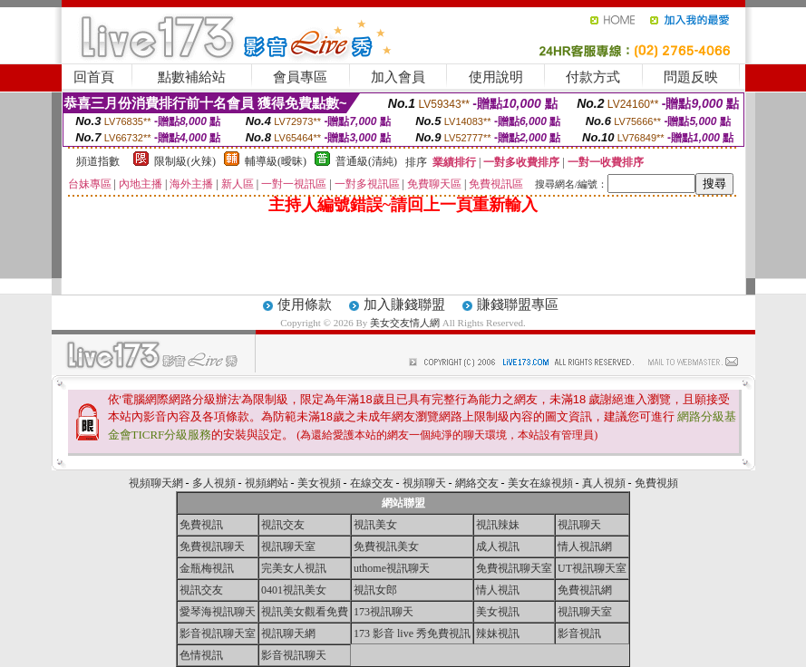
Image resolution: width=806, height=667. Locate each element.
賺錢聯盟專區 (517, 304)
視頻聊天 (424, 483)
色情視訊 (201, 655)
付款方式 (593, 77)
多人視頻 (214, 483)
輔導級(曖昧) (275, 161)
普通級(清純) (366, 161)
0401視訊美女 (293, 590)
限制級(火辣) (185, 161)
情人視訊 (498, 590)
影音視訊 (579, 633)
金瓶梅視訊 (207, 568)
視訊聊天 (579, 524)
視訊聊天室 (288, 546)
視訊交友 (283, 524)
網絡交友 (477, 483)
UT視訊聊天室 (592, 568)
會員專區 (300, 77)
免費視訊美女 (386, 546)
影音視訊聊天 (293, 655)
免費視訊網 (585, 590)
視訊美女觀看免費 (304, 611)
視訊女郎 (375, 590)
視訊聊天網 (288, 633)
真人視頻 (604, 483)
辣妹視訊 (498, 633)
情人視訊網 (585, 546)
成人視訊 (498, 546)
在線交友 (371, 483)
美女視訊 (498, 611)
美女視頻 (319, 483)
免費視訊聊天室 (514, 568)
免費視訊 (201, 524)
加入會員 (398, 77)
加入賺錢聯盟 (404, 304)
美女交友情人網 (405, 322)
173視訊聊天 (383, 611)
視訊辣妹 (498, 524)
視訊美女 (375, 524)
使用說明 (496, 77)
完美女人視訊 (293, 568)
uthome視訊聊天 (392, 568)
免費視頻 (656, 483)
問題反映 (691, 77)
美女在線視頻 (540, 483)
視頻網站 (266, 483)
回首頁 (93, 77)
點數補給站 (192, 77)
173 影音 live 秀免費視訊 (412, 633)
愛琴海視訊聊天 (218, 611)
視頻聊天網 (156, 483)
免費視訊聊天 (212, 546)
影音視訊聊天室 (218, 633)
